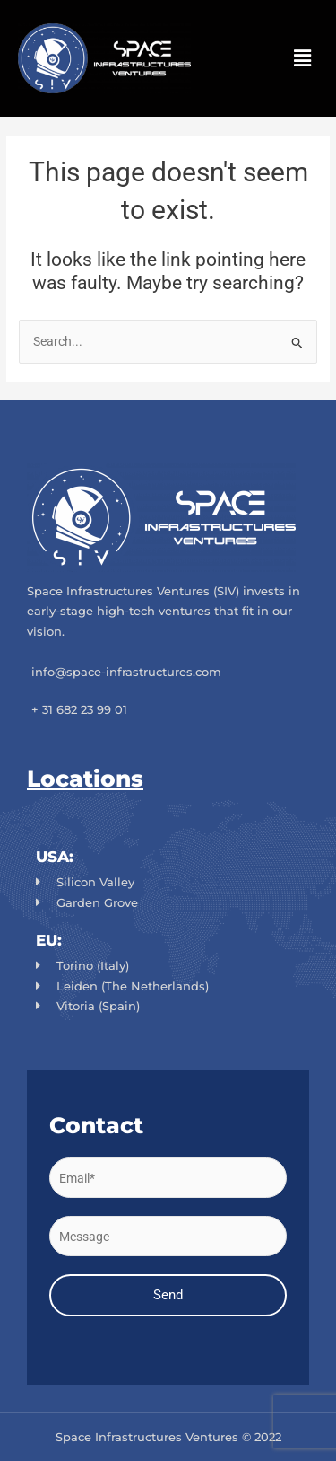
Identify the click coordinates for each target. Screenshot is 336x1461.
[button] (303, 58)
